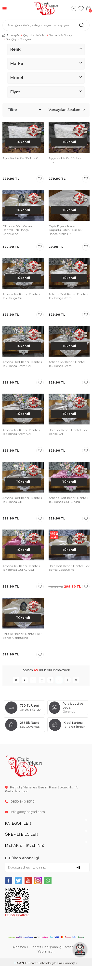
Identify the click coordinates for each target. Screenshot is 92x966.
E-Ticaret (31, 963)
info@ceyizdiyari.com (25, 812)
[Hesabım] (73, 8)
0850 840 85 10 (20, 801)
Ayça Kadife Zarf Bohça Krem (65, 160)
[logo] (46, 8)
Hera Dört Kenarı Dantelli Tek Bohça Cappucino (69, 568)
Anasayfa (11, 35)
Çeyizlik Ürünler (34, 35)
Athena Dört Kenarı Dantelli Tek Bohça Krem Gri (22, 364)
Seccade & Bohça (61, 35)
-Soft (19, 963)
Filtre (24, 110)
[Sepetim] (88, 8)
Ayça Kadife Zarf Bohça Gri (21, 158)
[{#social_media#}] (8, 880)
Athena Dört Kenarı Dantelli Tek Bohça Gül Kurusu (68, 500)
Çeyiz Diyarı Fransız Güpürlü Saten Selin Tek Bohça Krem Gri (65, 230)
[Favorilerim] (81, 8)
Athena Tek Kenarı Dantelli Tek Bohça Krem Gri (21, 432)
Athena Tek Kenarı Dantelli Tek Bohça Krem (67, 364)
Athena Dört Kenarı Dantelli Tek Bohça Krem (68, 296)
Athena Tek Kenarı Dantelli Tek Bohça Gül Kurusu (21, 568)
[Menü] (4, 8)
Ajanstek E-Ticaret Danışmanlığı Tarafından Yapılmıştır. (46, 949)
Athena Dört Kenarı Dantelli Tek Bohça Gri (22, 500)
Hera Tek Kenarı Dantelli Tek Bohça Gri (68, 432)
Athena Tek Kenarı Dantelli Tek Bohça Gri (21, 296)
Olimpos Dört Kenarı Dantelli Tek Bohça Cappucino (17, 230)
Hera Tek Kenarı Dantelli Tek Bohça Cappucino (21, 636)
